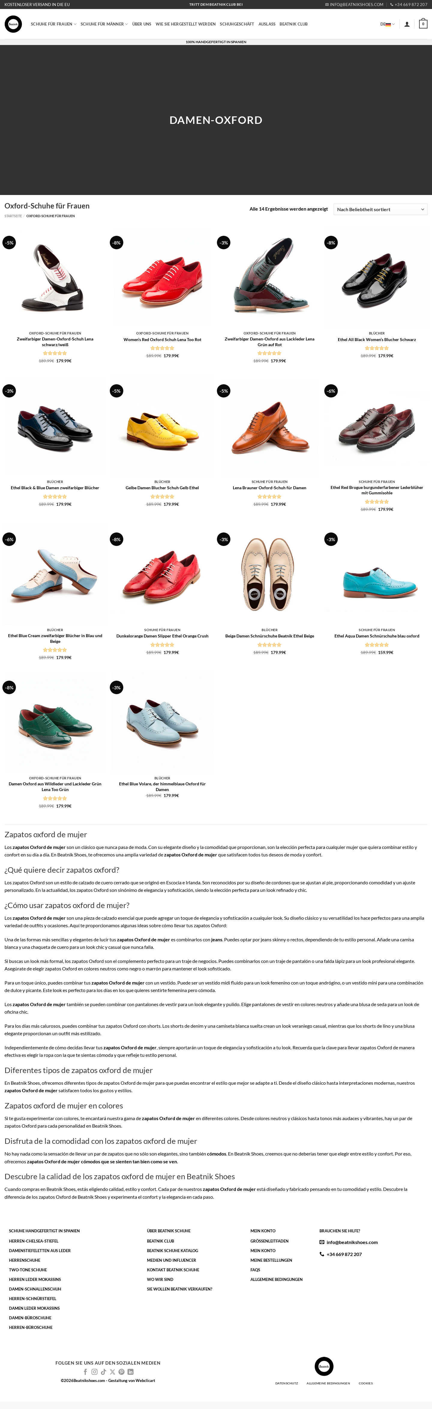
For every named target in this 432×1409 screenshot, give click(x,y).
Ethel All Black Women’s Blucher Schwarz (377, 339)
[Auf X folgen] (113, 1372)
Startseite (13, 216)
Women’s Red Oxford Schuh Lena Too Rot (162, 339)
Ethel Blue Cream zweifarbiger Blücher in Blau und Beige (55, 638)
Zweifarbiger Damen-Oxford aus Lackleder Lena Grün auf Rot (269, 341)
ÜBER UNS (142, 24)
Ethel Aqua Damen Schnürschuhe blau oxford (376, 635)
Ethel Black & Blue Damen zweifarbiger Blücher (55, 487)
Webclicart (145, 1380)
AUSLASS (267, 24)
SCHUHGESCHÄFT (237, 24)
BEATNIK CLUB (294, 24)
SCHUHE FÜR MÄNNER (104, 24)
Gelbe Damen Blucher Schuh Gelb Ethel (162, 487)
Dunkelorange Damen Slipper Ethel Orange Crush (162, 635)
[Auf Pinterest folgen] (121, 1372)
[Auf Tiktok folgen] (103, 1372)
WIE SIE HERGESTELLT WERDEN (186, 24)
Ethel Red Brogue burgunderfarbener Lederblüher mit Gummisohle (377, 490)
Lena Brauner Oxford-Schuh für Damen (269, 487)
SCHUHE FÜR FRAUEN (53, 24)
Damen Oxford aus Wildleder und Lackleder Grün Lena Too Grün (55, 786)
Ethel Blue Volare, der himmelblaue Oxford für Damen (162, 786)
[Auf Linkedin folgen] (131, 1372)
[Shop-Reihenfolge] (381, 209)
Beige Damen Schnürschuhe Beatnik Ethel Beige (269, 635)
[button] (407, 24)
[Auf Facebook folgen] (85, 1372)
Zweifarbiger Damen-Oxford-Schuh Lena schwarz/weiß (55, 341)
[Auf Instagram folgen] (95, 1372)
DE (387, 24)
